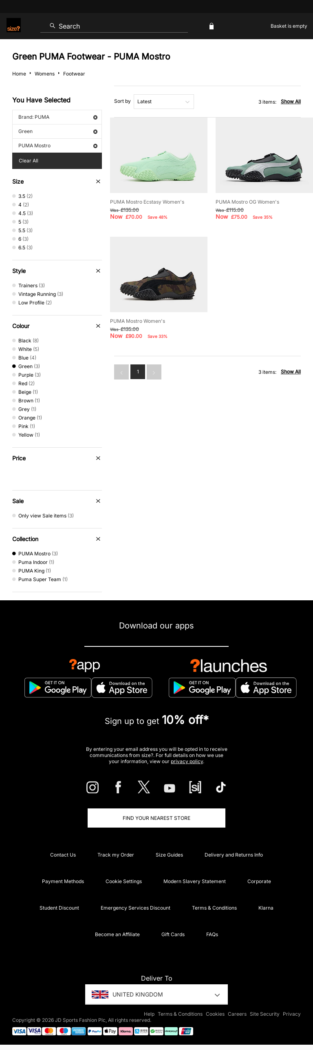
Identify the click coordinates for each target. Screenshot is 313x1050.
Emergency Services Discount (135, 908)
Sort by (122, 101)
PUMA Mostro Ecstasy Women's (147, 202)
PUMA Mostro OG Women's (247, 202)
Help (149, 1014)
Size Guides (169, 855)
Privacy (292, 1014)
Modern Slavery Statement (194, 881)
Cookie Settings (124, 881)
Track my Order (115, 855)
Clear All (28, 161)
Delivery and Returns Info (234, 855)
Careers (237, 1014)
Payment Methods (63, 881)
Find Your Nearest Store (156, 818)
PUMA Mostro (57, 145)
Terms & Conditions (214, 908)
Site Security (265, 1014)
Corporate (259, 881)
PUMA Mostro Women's (137, 321)
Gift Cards (173, 934)
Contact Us (63, 855)
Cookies (215, 1014)
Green (57, 131)
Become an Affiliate (117, 934)
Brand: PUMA (57, 117)
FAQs (212, 934)
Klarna (265, 908)
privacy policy (187, 761)
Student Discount (59, 908)
